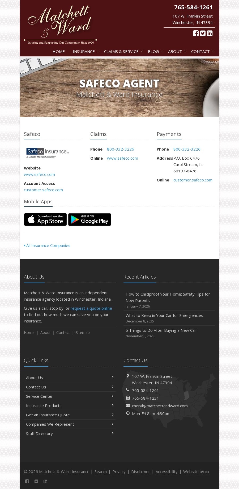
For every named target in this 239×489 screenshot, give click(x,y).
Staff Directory (69, 433)
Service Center (69, 396)
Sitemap (83, 332)
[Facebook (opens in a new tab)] (196, 33)
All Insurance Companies (47, 245)
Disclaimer (140, 471)
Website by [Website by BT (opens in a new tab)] (196, 471)
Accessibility (167, 471)
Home (59, 51)
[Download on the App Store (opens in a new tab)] (45, 219)
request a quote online (91, 308)
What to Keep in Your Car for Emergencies (169, 318)
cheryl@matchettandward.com (160, 405)
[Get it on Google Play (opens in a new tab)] (89, 219)
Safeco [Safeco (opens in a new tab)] (47, 153)
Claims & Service (122, 51)
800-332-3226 (120, 149)
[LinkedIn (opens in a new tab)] (209, 33)
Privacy (119, 471)
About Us (69, 377)
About (176, 51)
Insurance (85, 51)
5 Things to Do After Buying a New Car (169, 333)
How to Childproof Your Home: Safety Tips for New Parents (169, 300)
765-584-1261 (145, 390)
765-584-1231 (145, 398)
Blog (154, 51)
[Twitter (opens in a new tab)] (203, 33)
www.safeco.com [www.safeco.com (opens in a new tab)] (39, 174)
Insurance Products (69, 405)
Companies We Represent (69, 424)
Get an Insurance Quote (69, 414)
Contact (201, 51)
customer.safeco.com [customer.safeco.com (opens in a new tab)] (43, 189)
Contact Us (69, 386)
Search (101, 471)
